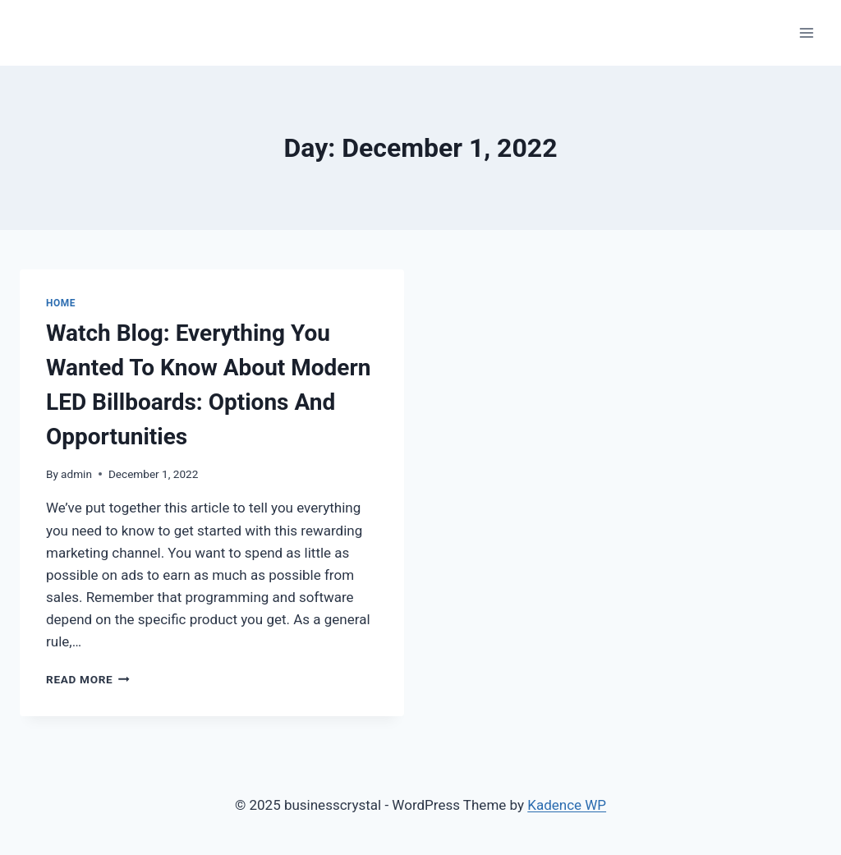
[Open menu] (806, 32)
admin (76, 473)
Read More (88, 679)
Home (61, 303)
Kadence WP (566, 805)
